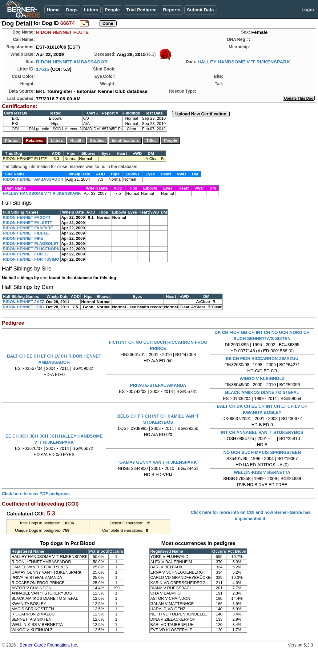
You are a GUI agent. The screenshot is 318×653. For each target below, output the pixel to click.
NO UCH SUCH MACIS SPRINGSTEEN (262, 452)
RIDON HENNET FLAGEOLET (30, 243)
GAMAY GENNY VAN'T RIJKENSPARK (158, 462)
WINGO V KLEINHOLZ (262, 378)
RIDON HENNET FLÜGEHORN (31, 248)
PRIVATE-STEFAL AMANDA (158, 385)
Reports (172, 9)
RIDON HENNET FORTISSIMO (31, 259)
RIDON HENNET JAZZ (23, 301)
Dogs (72, 9)
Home (53, 9)
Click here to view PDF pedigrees (36, 493)
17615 (42, 69)
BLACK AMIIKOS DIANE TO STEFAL (262, 392)
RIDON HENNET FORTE (25, 254)
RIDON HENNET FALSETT (27, 222)
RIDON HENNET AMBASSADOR (72, 61)
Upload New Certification (201, 113)
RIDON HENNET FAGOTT (26, 217)
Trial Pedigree (141, 9)
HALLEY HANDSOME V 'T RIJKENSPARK (243, 61)
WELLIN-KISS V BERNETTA (262, 472)
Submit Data (200, 9)
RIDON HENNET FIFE (23, 238)
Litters (91, 9)
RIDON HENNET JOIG (23, 307)
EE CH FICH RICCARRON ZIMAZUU (262, 358)
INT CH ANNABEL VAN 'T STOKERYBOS (262, 432)
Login (307, 9)
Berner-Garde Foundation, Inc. (49, 645)
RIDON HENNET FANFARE (28, 228)
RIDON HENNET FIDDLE (26, 233)
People (112, 9)
